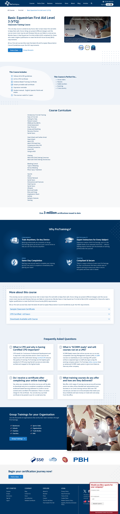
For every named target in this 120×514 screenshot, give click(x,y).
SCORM (97, 355)
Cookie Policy (64, 498)
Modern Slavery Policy (67, 500)
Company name (95, 490)
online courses (93, 362)
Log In (7, 500)
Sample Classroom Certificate (22, 309)
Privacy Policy (65, 491)
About (73, 3)
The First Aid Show (47, 500)
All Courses (11, 10)
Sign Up (103, 4)
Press (44, 495)
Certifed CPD (41, 357)
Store (66, 3)
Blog (79, 3)
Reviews (45, 493)
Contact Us (28, 493)
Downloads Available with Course (24, 319)
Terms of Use (64, 495)
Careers (45, 498)
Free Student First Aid (48, 502)
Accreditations (28, 498)
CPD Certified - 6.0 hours (20, 314)
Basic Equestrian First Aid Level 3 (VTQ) (39, 10)
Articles (85, 3)
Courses (31, 3)
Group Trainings (17, 439)
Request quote (97, 503)
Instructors (58, 3)
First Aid (20, 10)
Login (109, 4)
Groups (8, 493)
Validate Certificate (30, 500)
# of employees (95, 496)
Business (49, 3)
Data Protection (65, 493)
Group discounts (29, 50)
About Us (45, 491)
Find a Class (40, 3)
